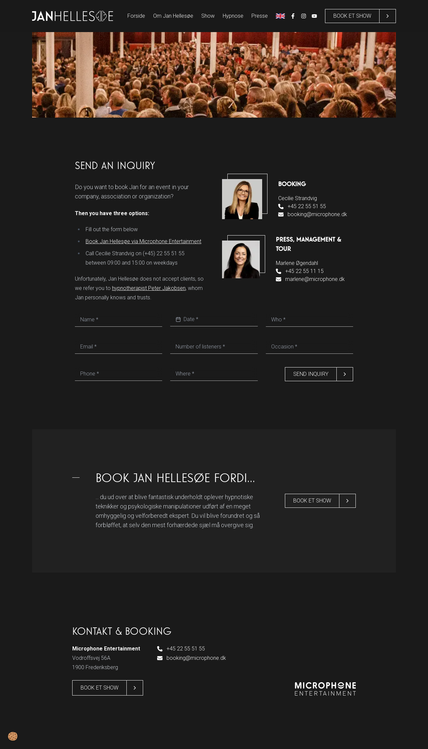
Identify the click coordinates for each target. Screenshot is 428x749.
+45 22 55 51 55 (302, 206)
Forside (136, 16)
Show (208, 16)
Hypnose (233, 16)
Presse (259, 16)
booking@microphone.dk (312, 214)
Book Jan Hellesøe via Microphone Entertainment (143, 241)
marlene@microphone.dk (310, 279)
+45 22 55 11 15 (300, 271)
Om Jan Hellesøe (173, 16)
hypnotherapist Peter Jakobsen (149, 288)
